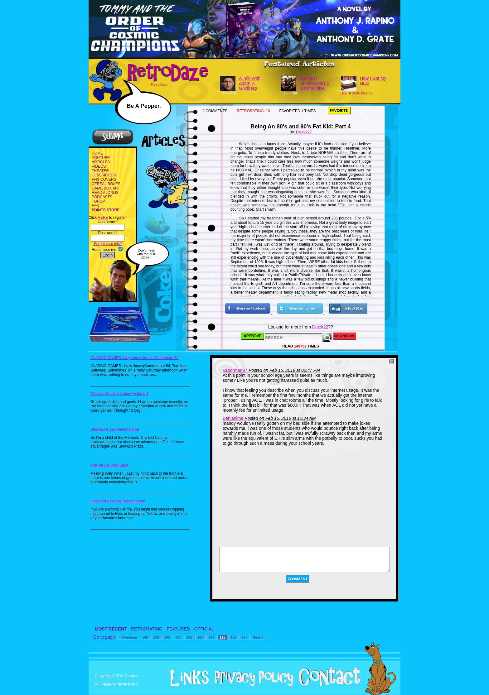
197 (244, 637)
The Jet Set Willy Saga (109, 465)
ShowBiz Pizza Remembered (114, 429)
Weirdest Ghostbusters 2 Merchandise (314, 83)
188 (145, 637)
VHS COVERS (104, 179)
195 (222, 637)
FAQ (95, 206)
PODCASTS (102, 197)
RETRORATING (146, 628)
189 (156, 637)
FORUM (98, 201)
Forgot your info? (107, 244)
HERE (103, 217)
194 (211, 637)
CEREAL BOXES (106, 184)
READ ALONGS (105, 192)
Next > (258, 637)
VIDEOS (99, 166)
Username (107, 222)
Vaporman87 (235, 370)
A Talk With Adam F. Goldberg (249, 83)
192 (189, 637)
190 (167, 637)
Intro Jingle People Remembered (117, 501)
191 (178, 637)
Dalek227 (304, 132)
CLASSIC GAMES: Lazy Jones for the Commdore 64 (134, 358)
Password (107, 233)
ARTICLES (101, 162)
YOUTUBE (101, 158)
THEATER (100, 171)
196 (233, 637)
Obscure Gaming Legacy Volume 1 (119, 393)
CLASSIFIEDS (104, 175)
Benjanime (233, 418)
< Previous (128, 637)
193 (200, 637)
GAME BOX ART (106, 188)
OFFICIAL (204, 628)
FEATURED (178, 628)
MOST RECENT (111, 628)
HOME (97, 153)
